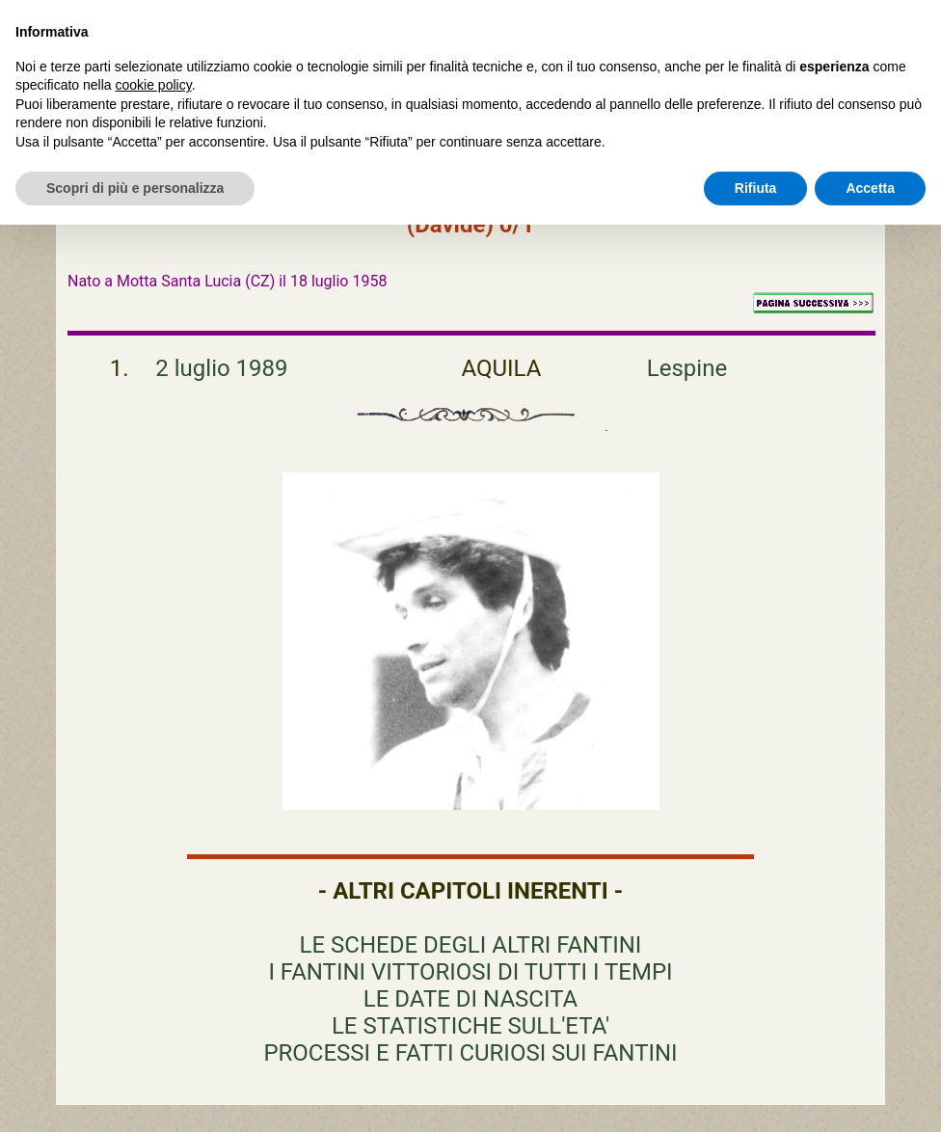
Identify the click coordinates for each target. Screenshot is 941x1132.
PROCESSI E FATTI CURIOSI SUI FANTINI (470, 1052)
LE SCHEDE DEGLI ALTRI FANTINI (471, 944)
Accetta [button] (870, 188)
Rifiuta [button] (756, 188)
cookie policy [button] (154, 85)
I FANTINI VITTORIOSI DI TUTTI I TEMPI (470, 971)
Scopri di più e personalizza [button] (135, 188)
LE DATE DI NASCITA (470, 998)
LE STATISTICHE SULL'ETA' (470, 1025)
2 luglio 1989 (221, 368)
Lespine (687, 368)
